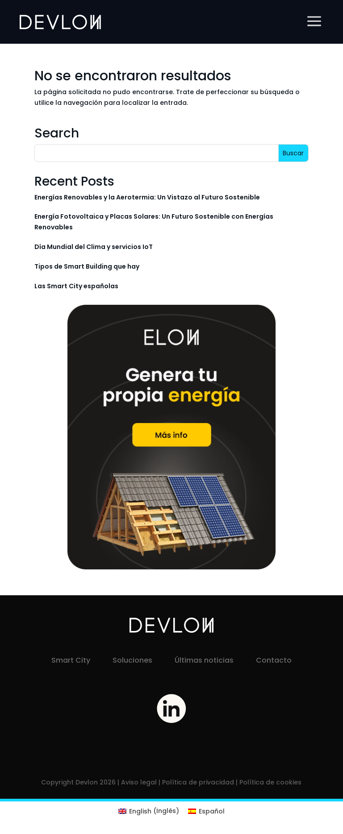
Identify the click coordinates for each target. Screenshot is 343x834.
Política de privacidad (198, 782)
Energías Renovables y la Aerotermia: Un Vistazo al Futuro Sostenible (147, 197)
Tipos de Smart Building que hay (86, 266)
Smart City (70, 660)
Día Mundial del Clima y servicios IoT (93, 246)
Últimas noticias (204, 660)
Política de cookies (270, 782)
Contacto (274, 660)
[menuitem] (149, 811)
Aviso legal (139, 782)
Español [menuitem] (212, 811)
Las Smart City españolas (76, 286)
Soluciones (132, 660)
